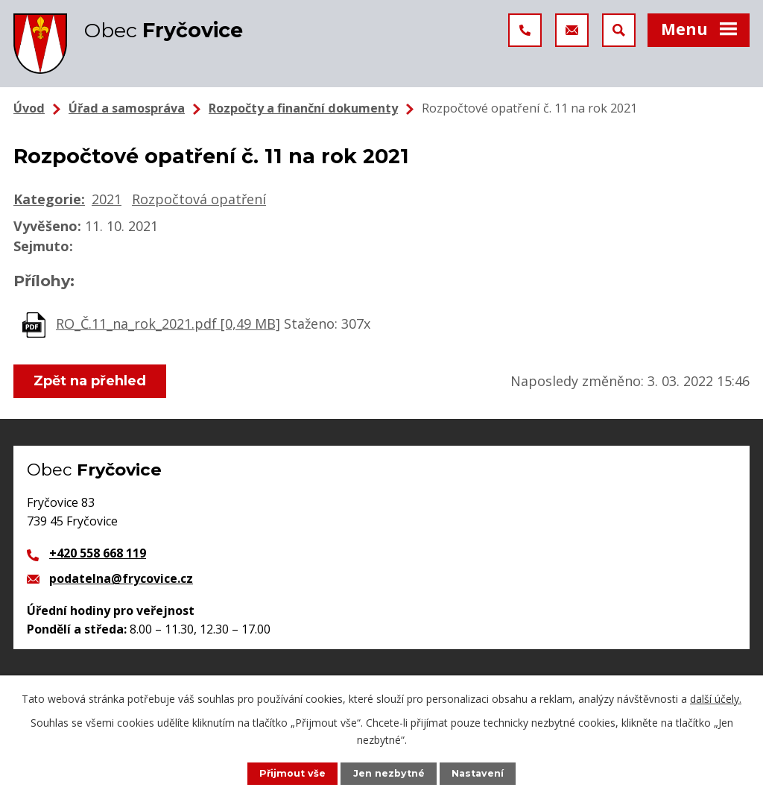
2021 (106, 199)
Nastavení (478, 773)
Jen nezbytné (389, 773)
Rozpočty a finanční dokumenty (303, 108)
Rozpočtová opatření (199, 199)
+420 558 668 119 (97, 553)
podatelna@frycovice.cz (121, 578)
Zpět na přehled (90, 381)
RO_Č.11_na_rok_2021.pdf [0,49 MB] (168, 323)
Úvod (29, 108)
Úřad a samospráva (127, 108)
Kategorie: (49, 199)
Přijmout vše (292, 773)
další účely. (715, 699)
